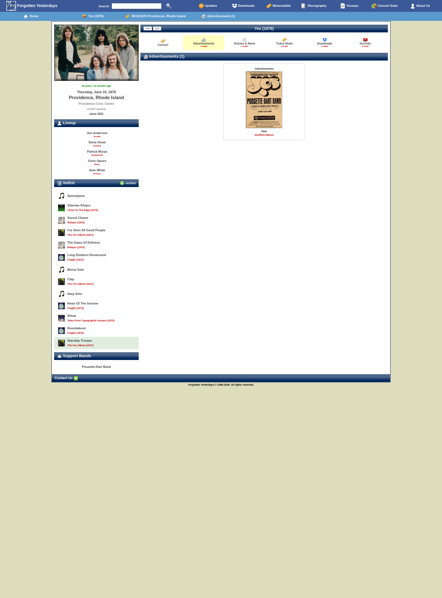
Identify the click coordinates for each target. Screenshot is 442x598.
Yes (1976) (92, 16)
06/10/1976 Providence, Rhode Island (155, 16)
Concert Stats (384, 6)
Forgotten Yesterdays (32, 6)
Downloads (243, 6)
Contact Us (66, 378)
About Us (420, 6)
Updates (207, 6)
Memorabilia (278, 6)
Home (30, 16)
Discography (313, 6)
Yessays (349, 6)
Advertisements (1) (218, 16)
